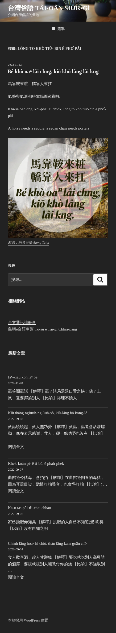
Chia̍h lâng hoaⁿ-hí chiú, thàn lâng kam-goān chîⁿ (47, 543)
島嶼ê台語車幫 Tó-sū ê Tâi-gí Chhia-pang (42, 329)
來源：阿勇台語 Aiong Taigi (28, 242)
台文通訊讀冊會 (22, 322)
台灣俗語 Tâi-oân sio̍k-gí (49, 8)
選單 (58, 29)
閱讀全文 (16, 447)
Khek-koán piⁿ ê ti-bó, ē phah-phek (36, 463)
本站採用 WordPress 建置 (28, 620)
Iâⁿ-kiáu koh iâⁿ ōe (23, 377)
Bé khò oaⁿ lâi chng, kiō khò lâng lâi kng (53, 71)
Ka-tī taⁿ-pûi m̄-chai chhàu (29, 508)
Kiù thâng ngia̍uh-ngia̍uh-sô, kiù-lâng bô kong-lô (48, 413)
